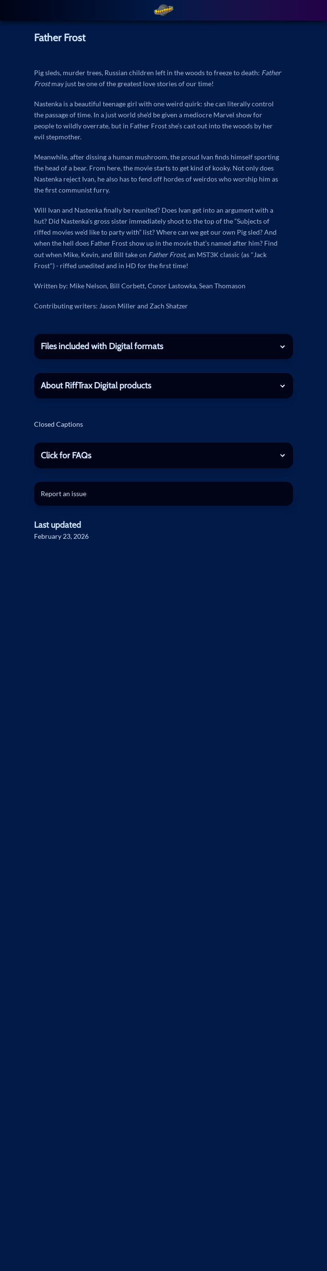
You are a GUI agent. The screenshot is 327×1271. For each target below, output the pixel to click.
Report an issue (63, 493)
